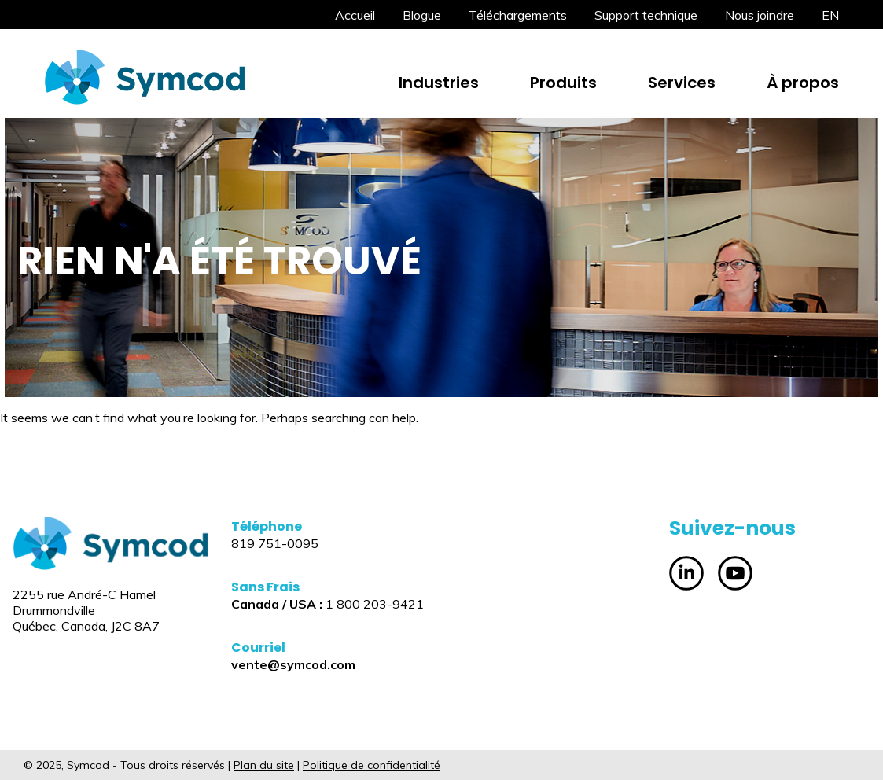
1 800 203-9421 (375, 604)
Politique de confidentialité (371, 765)
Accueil (355, 15)
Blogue (422, 15)
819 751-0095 (274, 543)
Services (682, 83)
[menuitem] (830, 15)
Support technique (645, 15)
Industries (439, 83)
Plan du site (264, 765)
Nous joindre (759, 15)
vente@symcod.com (293, 664)
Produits (563, 83)
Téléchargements (518, 15)
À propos (803, 83)
